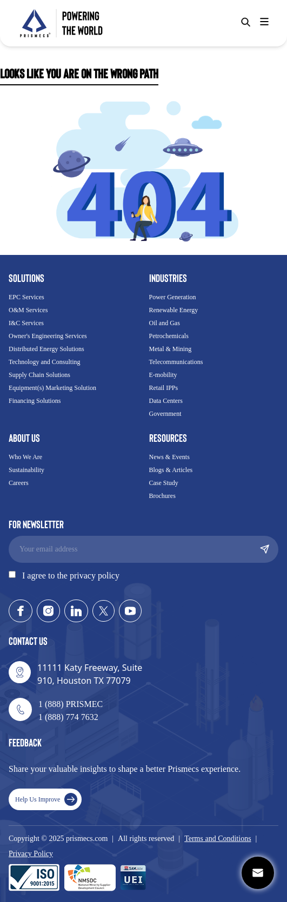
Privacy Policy (31, 854)
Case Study (163, 483)
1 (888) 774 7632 (68, 717)
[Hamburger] (264, 21)
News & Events (169, 457)
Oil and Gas (164, 323)
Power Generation (172, 297)
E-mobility (163, 375)
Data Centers (166, 401)
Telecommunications (176, 362)
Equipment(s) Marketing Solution (52, 388)
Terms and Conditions (217, 838)
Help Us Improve (46, 799)
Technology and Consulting (44, 362)
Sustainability (26, 470)
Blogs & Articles (171, 470)
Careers (19, 483)
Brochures (162, 496)
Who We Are (25, 457)
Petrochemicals (169, 336)
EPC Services (26, 297)
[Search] (245, 22)
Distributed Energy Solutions (46, 349)
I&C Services (26, 323)
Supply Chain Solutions (39, 375)
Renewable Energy (173, 310)
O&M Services (28, 310)
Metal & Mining (170, 349)
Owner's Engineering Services (48, 336)
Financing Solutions (35, 401)
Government (165, 414)
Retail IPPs (163, 388)
